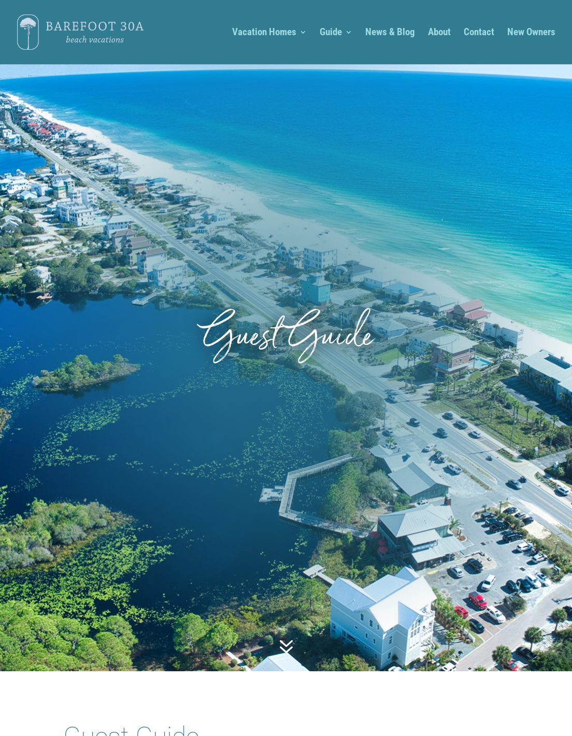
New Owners (531, 33)
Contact (479, 33)
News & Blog (390, 33)
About (439, 33)
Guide (331, 33)
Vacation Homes (264, 33)
